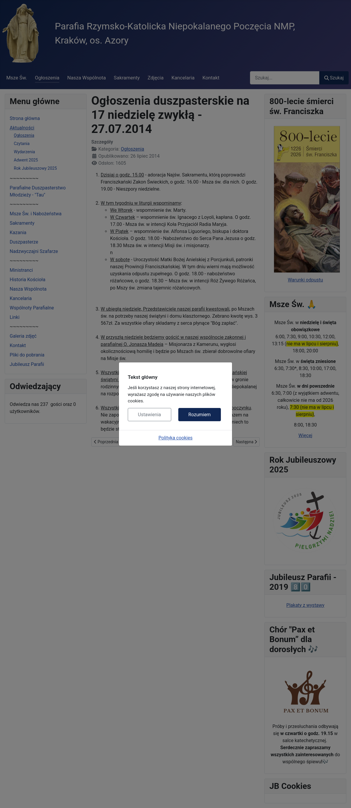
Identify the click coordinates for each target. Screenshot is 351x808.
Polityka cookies (176, 438)
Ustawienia (149, 414)
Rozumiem (199, 414)
